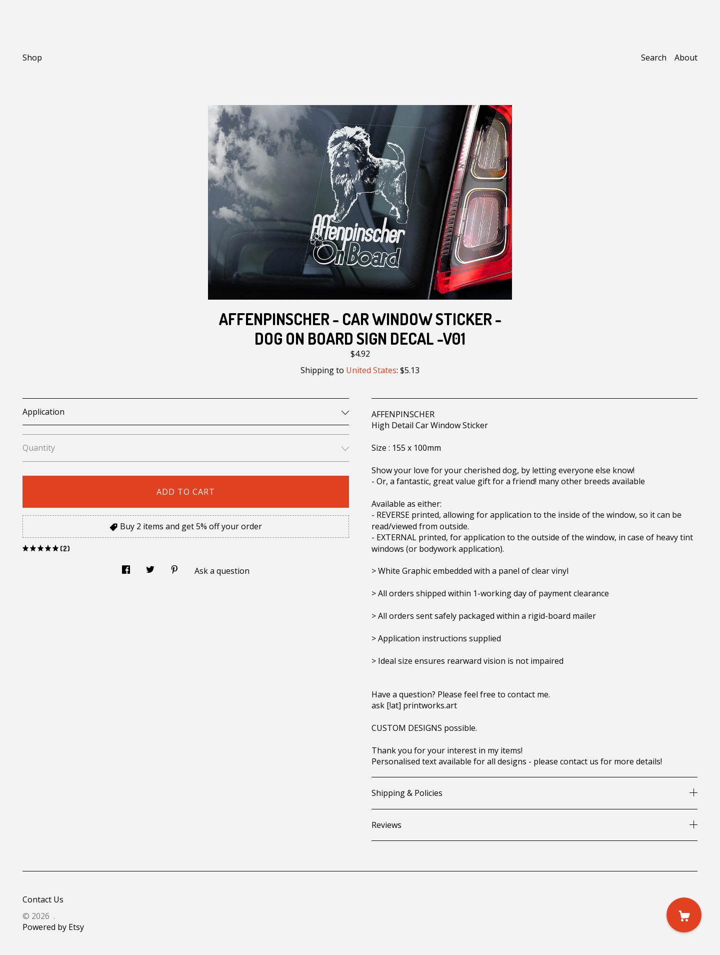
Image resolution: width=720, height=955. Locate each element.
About (686, 57)
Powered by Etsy (53, 926)
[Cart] (684, 914)
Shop (32, 57)
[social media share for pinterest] (174, 567)
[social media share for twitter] (150, 567)
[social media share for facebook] (126, 567)
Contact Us (43, 899)
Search (653, 57)
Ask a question (222, 570)
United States (371, 370)
